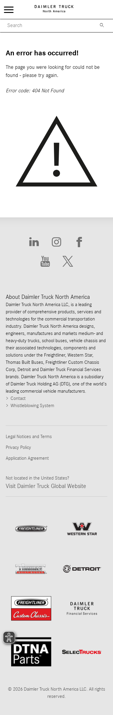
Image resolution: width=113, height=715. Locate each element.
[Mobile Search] (46, 25)
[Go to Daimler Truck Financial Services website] (82, 608)
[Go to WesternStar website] (82, 529)
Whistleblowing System (32, 405)
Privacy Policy (18, 447)
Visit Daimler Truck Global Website (46, 486)
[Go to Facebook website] (79, 242)
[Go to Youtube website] (45, 262)
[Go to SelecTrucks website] (82, 652)
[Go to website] (82, 569)
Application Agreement (27, 458)
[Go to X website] (68, 262)
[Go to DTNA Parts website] (31, 652)
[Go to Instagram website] (56, 242)
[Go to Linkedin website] (34, 242)
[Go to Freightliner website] (31, 528)
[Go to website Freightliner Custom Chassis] (31, 608)
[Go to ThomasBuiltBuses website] (31, 569)
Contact (18, 398)
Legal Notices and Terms (29, 436)
